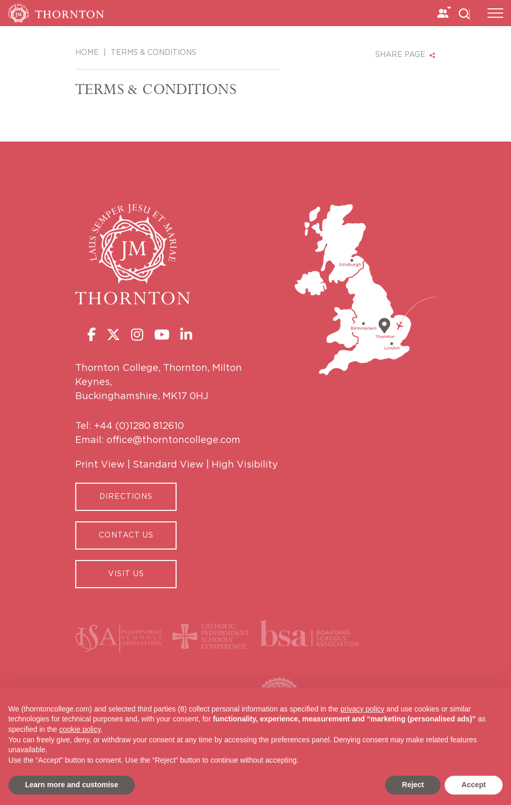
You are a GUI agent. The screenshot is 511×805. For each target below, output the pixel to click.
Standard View (168, 465)
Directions (126, 496)
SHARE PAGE (400, 55)
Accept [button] (473, 784)
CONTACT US (126, 535)
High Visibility (245, 465)
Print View (100, 465)
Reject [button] (413, 784)
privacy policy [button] (363, 709)
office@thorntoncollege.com (173, 440)
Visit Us (126, 574)
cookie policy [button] (79, 729)
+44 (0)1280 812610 (139, 426)
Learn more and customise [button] (71, 784)
